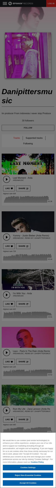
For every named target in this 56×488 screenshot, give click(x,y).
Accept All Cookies (28, 483)
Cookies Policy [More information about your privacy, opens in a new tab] (37, 462)
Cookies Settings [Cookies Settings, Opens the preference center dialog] (28, 468)
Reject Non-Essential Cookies (28, 475)
